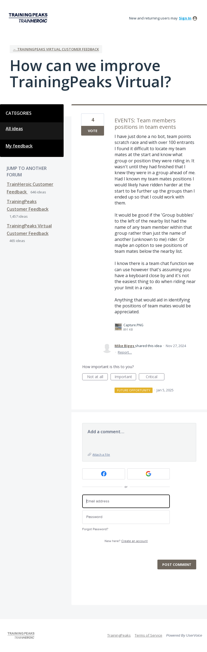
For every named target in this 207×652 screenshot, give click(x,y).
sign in (185, 18)
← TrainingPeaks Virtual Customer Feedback (56, 49)
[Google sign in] (148, 473)
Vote (92, 130)
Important (125, 377)
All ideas (14, 129)
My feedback (19, 146)
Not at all (97, 377)
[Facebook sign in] (103, 473)
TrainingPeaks (119, 635)
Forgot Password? (95, 529)
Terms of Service (148, 635)
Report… (125, 352)
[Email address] (126, 501)
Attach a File (101, 454)
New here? (126, 541)
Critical (155, 377)
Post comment (176, 564)
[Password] (126, 517)
